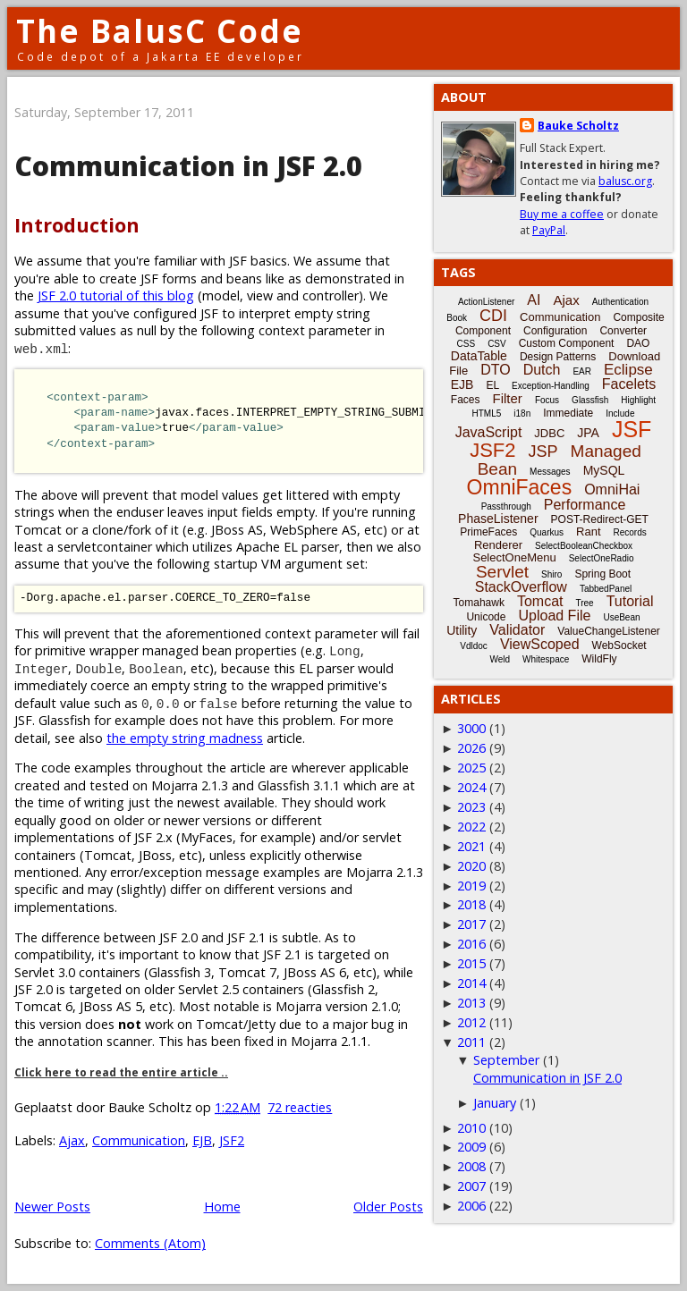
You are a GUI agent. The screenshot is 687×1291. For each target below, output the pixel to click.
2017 (471, 924)
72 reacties (299, 1107)
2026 (471, 747)
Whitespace (545, 659)
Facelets (629, 384)
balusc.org (625, 181)
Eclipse (628, 369)
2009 (471, 1146)
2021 (471, 846)
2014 (471, 983)
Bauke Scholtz (578, 125)
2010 (471, 1127)
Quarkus (547, 532)
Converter (623, 331)
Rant (588, 531)
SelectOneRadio (601, 558)
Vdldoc (474, 646)
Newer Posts (52, 1206)
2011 (471, 1042)
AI (533, 300)
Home (222, 1206)
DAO (637, 343)
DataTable (479, 356)
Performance (585, 504)
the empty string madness (184, 738)
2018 (471, 904)
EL (492, 385)
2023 (471, 806)
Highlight (638, 400)
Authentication (620, 302)
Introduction (77, 225)
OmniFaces (519, 487)
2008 (471, 1166)
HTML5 (487, 413)
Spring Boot (602, 574)
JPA (588, 433)
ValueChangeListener (608, 631)
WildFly (598, 659)
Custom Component (567, 343)
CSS (466, 344)
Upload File (554, 615)
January (494, 1102)
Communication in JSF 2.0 (188, 166)
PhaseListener (498, 518)
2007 (471, 1185)
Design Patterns (558, 356)
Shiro (551, 574)
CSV (497, 344)
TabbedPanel (606, 589)
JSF (631, 429)
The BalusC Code (159, 31)
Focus (547, 400)
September (506, 1059)
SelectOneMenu (514, 557)
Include (620, 413)
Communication (138, 1140)
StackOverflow (521, 587)
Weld (499, 659)
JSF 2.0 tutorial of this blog (116, 295)
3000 (471, 728)
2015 (471, 963)
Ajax (72, 1140)
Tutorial (630, 601)
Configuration (555, 331)
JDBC (549, 433)
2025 (471, 767)
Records (630, 532)
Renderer (498, 545)
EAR (581, 371)
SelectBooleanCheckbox (583, 546)
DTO (495, 369)
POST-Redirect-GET (600, 519)
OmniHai (612, 489)
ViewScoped (540, 644)
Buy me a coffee (562, 214)
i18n (521, 413)
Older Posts (388, 1206)
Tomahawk (479, 602)
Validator (517, 629)
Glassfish (590, 400)
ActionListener (486, 302)
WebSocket (619, 645)
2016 (471, 943)
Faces (465, 399)
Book (456, 318)
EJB (202, 1140)
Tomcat (540, 601)
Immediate (568, 413)
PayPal (548, 230)
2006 (471, 1205)
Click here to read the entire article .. (121, 1072)
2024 (471, 787)
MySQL (604, 470)
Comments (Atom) (150, 1243)
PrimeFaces (488, 532)
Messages (550, 472)
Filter (507, 398)
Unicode (485, 617)
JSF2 (231, 1140)
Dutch (542, 369)
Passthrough (506, 506)
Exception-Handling (550, 386)
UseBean (621, 617)
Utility (461, 630)
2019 (471, 885)
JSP (543, 451)
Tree (584, 603)
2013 (471, 1002)
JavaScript (488, 432)
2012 (471, 1022)
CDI (493, 316)
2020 (471, 865)
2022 (471, 826)
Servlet (502, 571)
